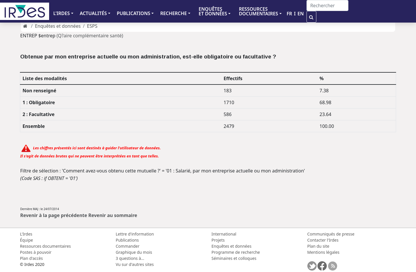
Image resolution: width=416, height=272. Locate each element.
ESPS (92, 26)
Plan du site (318, 246)
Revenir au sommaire (112, 215)
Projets (218, 240)
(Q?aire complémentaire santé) (90, 35)
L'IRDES (61, 13)
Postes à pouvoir (35, 252)
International (223, 234)
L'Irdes (26, 234)
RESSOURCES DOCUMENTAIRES (258, 11)
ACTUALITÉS (93, 13)
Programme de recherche (235, 252)
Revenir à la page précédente (53, 215)
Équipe (26, 240)
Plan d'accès (31, 258)
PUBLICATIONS (133, 13)
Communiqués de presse (330, 234)
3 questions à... (130, 258)
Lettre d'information (135, 234)
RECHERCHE (173, 13)
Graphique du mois (134, 252)
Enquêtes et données (58, 26)
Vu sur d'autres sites (135, 264)
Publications (127, 240)
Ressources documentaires (45, 246)
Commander (128, 246)
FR (289, 13)
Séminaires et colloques (233, 258)
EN (301, 13)
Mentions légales (323, 252)
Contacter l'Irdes (323, 240)
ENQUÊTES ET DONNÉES (212, 11)
